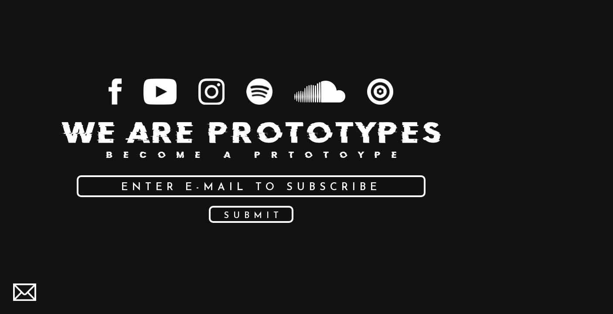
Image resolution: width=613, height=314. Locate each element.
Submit (253, 216)
